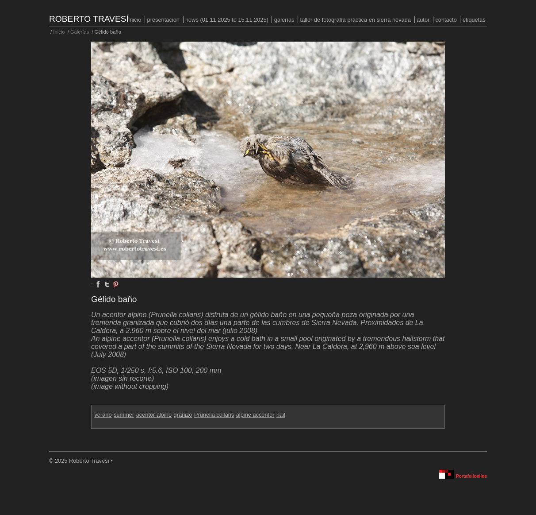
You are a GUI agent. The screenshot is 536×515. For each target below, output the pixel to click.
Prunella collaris (214, 414)
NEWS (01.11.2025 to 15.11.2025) (226, 19)
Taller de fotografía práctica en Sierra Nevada (355, 19)
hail (280, 414)
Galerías (284, 19)
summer (124, 414)
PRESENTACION (163, 19)
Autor (423, 19)
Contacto (445, 19)
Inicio (134, 19)
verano (102, 414)
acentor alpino (154, 414)
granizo (183, 414)
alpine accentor (255, 414)
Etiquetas (474, 19)
